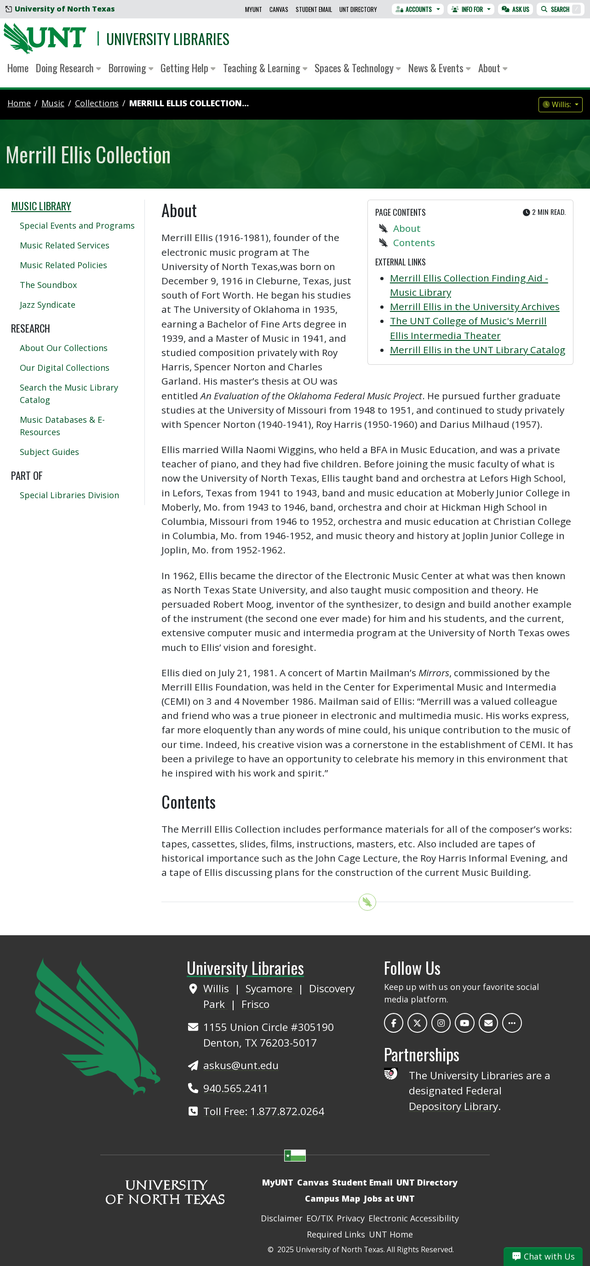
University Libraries (167, 38)
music (52, 103)
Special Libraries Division (69, 495)
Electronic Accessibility (413, 1218)
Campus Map (332, 1198)
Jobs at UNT (389, 1198)
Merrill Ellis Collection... (189, 103)
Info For (467, 9)
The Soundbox (48, 284)
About (407, 228)
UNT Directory (358, 9)
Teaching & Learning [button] (265, 67)
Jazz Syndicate (47, 304)
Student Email (314, 9)
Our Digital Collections (64, 367)
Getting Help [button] (188, 67)
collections (97, 103)
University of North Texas (60, 9)
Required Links (336, 1234)
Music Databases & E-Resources (62, 425)
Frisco (255, 1004)
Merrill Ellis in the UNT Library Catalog (477, 349)
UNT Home (391, 1234)
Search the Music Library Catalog (69, 393)
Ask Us (515, 9)
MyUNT (253, 9)
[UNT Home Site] (97, 1025)
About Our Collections (64, 347)
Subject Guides (49, 451)
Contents (414, 242)
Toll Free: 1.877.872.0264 (263, 1111)
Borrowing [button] (131, 67)
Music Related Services (64, 245)
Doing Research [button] (68, 67)
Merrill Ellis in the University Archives (475, 306)
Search (560, 9)
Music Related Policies (63, 264)
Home (18, 67)
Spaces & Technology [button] (358, 67)
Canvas (278, 9)
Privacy (351, 1218)
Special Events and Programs (77, 225)
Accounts (413, 9)
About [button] (493, 67)
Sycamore (270, 988)
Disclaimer (282, 1218)
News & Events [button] (439, 67)
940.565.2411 (236, 1088)
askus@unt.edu (241, 1065)
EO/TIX (319, 1218)
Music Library (41, 205)
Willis (217, 988)
